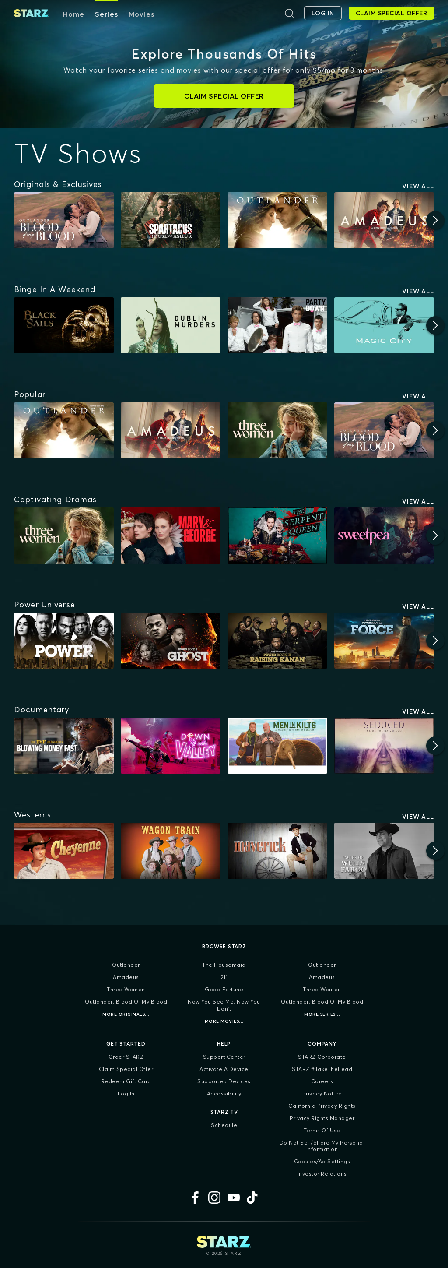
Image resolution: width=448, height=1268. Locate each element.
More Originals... (126, 1014)
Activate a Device (224, 1069)
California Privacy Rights (322, 1105)
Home (73, 14)
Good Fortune (224, 989)
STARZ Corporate (322, 1056)
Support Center (224, 1056)
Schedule (224, 1125)
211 (224, 977)
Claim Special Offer (126, 1069)
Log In (126, 1093)
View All (418, 186)
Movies (141, 14)
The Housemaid (224, 965)
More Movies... (224, 1021)
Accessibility (224, 1093)
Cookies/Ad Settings (322, 1161)
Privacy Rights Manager (322, 1118)
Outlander (126, 965)
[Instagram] (214, 1197)
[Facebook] (195, 1197)
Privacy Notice (322, 1093)
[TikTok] (253, 1197)
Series (106, 14)
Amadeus (126, 977)
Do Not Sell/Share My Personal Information (322, 1146)
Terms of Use (322, 1130)
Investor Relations (322, 1173)
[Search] (289, 13)
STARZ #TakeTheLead (322, 1069)
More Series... (322, 1014)
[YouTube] (234, 1197)
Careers (322, 1081)
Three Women (126, 989)
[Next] (435, 220)
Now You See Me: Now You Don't (224, 1005)
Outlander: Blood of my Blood (126, 1001)
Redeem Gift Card (126, 1081)
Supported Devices (224, 1081)
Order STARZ (126, 1056)
